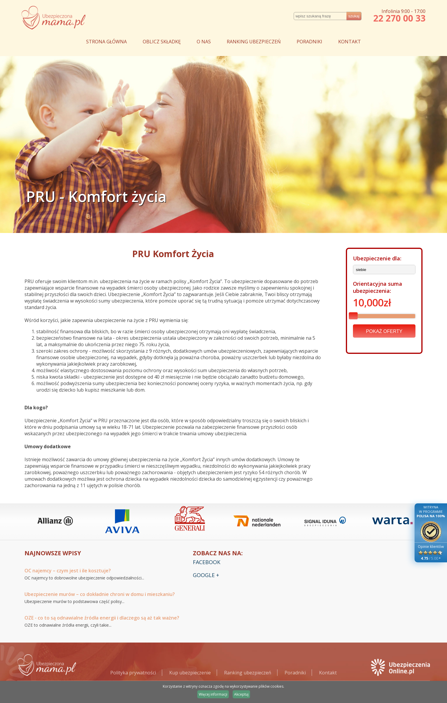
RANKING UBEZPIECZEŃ (254, 41)
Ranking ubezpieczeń (247, 672)
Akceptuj (241, 694)
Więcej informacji (213, 694)
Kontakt (328, 672)
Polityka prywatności (133, 672)
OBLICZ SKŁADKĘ (162, 41)
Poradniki (295, 672)
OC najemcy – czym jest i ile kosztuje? (67, 570)
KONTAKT (349, 41)
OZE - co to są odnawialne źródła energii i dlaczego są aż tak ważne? (101, 618)
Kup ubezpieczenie (190, 672)
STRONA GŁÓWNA (106, 41)
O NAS (204, 41)
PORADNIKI (309, 41)
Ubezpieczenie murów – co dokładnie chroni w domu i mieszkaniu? (99, 594)
